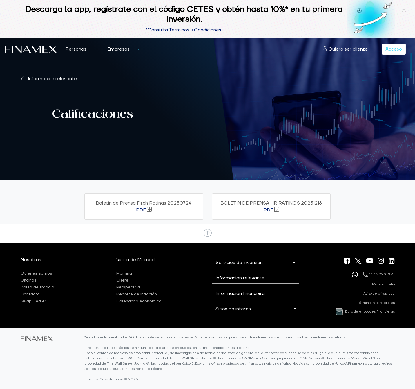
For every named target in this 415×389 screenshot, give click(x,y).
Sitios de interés (233, 309)
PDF (141, 210)
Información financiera (240, 293)
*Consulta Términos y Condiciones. (184, 30)
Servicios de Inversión (239, 263)
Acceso (393, 49)
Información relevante (52, 78)
